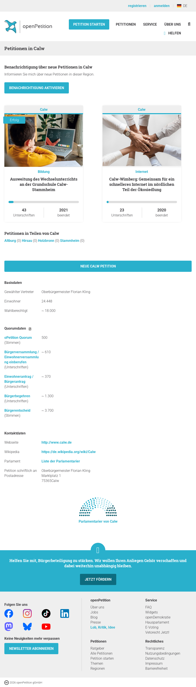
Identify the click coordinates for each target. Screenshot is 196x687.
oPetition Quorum (18, 338)
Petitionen (126, 24)
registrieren (137, 6)
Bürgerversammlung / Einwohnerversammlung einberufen (21, 357)
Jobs (94, 612)
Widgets (151, 612)
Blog (93, 617)
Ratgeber (97, 648)
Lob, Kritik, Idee (102, 627)
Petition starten (89, 24)
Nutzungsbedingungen (162, 653)
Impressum (154, 663)
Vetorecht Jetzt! (157, 632)
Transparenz (155, 648)
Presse (95, 622)
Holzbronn (46, 241)
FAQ (148, 607)
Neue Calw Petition (98, 266)
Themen (96, 663)
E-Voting (151, 627)
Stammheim (70, 241)
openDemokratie (157, 617)
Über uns (97, 607)
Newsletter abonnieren (31, 649)
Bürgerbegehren (17, 396)
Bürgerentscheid (17, 410)
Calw (44, 109)
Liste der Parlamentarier (61, 461)
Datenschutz (155, 658)
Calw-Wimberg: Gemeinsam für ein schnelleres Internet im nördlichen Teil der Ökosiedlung (141, 184)
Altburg (10, 241)
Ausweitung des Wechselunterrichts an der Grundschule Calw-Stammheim (43, 184)
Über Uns (172, 24)
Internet (141, 172)
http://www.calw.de (57, 442)
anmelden (162, 6)
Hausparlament (157, 622)
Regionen (97, 668)
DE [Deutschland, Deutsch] (182, 6)
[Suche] (189, 23)
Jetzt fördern (98, 579)
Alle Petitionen (101, 653)
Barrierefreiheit (156, 668)
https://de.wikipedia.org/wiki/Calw (69, 452)
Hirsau (27, 241)
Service (150, 24)
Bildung (44, 172)
